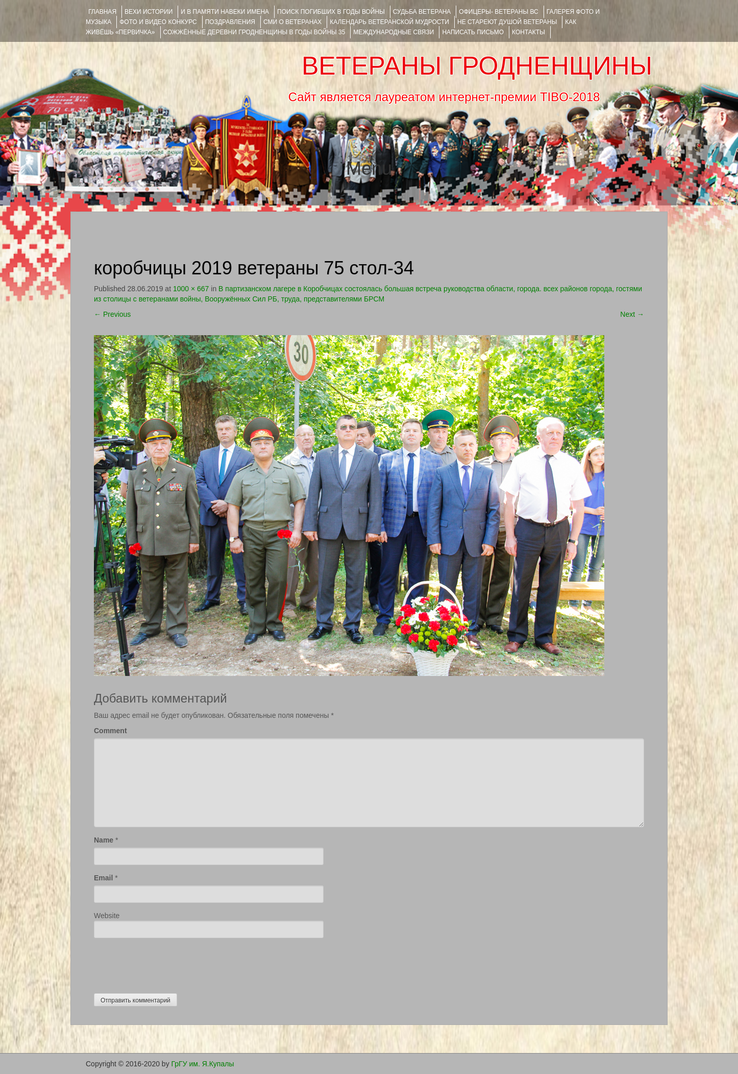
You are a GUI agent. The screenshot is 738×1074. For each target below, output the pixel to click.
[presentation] (171, 963)
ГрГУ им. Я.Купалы (202, 1064)
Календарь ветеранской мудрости (389, 22)
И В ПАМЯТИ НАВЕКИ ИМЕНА (225, 11)
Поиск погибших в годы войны (331, 11)
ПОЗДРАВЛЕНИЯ (230, 22)
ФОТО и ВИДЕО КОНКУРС (157, 22)
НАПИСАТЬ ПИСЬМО (473, 32)
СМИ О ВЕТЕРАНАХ (292, 22)
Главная (102, 11)
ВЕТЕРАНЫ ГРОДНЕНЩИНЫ (477, 66)
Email (103, 878)
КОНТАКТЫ (528, 32)
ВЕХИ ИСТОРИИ (149, 11)
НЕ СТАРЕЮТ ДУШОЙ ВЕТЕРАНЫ (507, 22)
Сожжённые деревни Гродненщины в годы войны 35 (254, 32)
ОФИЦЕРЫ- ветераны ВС (498, 11)
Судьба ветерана (422, 11)
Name (103, 840)
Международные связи (393, 32)
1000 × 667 (191, 289)
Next (632, 314)
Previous (112, 314)
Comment (110, 731)
